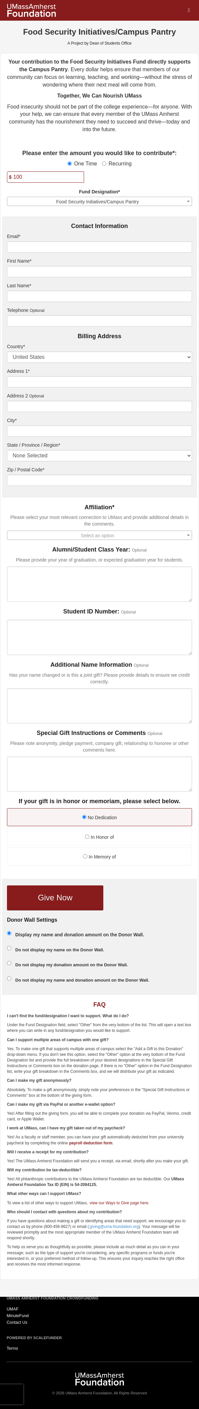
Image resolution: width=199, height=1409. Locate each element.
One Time (82, 163)
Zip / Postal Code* (26, 469)
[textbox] (99, 535)
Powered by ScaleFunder (34, 1338)
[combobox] (99, 201)
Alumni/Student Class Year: (91, 550)
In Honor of (99, 837)
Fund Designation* (99, 191)
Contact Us (17, 1322)
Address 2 (17, 395)
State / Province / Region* (33, 445)
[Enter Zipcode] (99, 480)
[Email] (99, 247)
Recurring (117, 163)
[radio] (99, 818)
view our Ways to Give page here (119, 1203)
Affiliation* (100, 507)
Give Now (55, 897)
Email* (13, 236)
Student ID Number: (91, 611)
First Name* (19, 261)
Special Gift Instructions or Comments (91, 733)
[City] (99, 431)
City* (12, 420)
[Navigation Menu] (188, 10)
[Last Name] (99, 296)
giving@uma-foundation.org (114, 1226)
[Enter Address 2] (99, 406)
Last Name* (19, 285)
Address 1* (18, 371)
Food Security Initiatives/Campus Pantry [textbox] (97, 201)
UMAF (13, 1309)
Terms (12, 1348)
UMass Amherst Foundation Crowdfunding (52, 1298)
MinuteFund (18, 1315)
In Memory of (99, 856)
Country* (16, 346)
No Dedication (99, 817)
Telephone (18, 310)
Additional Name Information (91, 665)
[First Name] (99, 271)
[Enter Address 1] (99, 381)
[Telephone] (99, 321)
